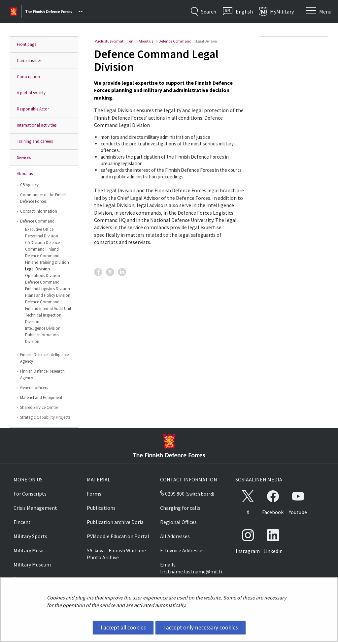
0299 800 (172, 493)
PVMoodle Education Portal (118, 536)
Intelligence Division (42, 328)
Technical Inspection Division (43, 318)
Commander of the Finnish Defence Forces (44, 198)
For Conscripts (30, 493)
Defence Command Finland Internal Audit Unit (48, 305)
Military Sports (30, 536)
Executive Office (39, 229)
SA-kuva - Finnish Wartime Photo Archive (116, 554)
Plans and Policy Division (47, 295)
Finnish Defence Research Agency (42, 374)
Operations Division (42, 275)
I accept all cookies (123, 627)
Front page (26, 44)
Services (24, 157)
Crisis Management (35, 507)
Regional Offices (178, 522)
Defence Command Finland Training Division (47, 259)
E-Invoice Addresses (182, 550)
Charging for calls (180, 507)
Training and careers (35, 141)
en (130, 41)
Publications (101, 507)
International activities (36, 125)
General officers (34, 387)
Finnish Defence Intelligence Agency (44, 358)
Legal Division (37, 269)
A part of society (31, 93)
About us (25, 173)
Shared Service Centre (39, 407)
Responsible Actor (33, 109)
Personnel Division (41, 236)
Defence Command (37, 221)
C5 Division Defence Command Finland (42, 246)
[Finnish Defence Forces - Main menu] (54, 11)
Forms (94, 493)
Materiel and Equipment (41, 397)
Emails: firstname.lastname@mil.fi (191, 568)
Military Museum (32, 564)
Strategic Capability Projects (45, 417)
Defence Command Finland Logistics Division (47, 285)
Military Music (29, 550)
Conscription (28, 76)
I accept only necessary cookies (200, 627)
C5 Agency (29, 185)
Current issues (29, 60)
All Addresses (175, 536)
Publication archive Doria (115, 522)
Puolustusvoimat (108, 41)
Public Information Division (42, 338)
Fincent (22, 522)
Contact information (38, 211)
